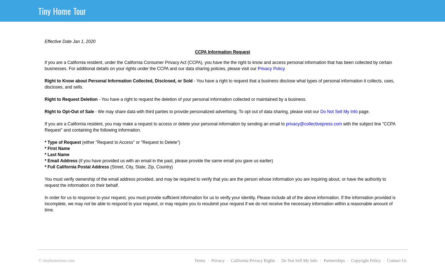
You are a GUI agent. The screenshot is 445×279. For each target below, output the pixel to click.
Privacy (218, 260)
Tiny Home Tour (62, 10)
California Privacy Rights (253, 260)
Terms (199, 260)
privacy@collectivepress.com (314, 123)
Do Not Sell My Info (339, 111)
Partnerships (334, 260)
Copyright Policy (366, 260)
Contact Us (397, 260)
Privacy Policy (271, 68)
